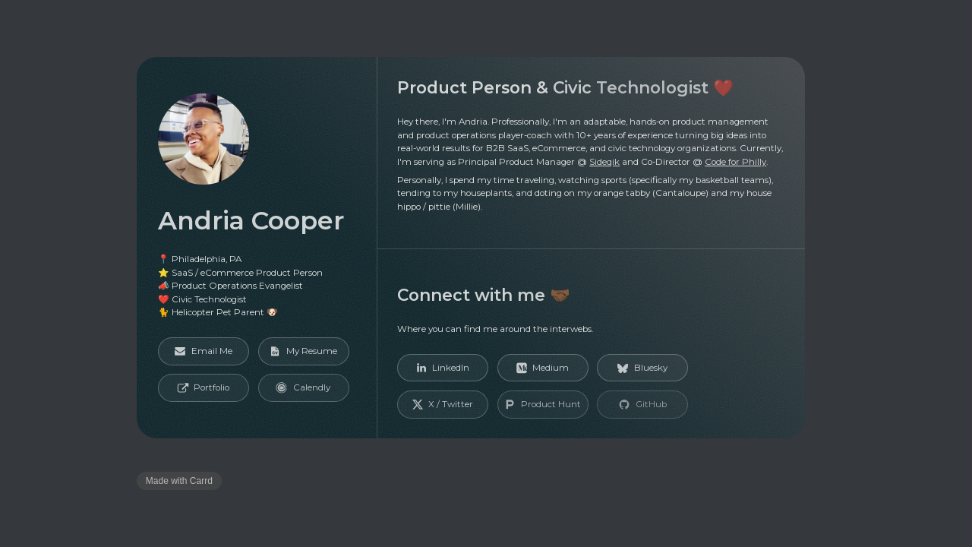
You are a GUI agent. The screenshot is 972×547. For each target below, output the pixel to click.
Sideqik (604, 162)
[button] (204, 351)
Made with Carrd (179, 481)
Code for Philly (735, 162)
